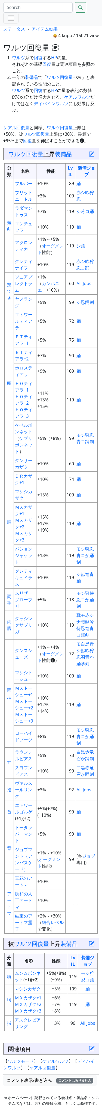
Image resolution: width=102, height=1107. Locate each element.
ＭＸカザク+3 (28, 1011)
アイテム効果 (45, 29)
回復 (38, 58)
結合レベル (53, 922)
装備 (82, 168)
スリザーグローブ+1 (23, 599)
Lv (70, 168)
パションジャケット (23, 555)
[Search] (38, 7)
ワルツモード (21, 1061)
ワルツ (18, 58)
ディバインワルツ (51, 103)
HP (54, 58)
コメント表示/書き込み (50, 1080)
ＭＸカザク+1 (28, 998)
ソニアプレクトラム (23, 283)
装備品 (31, 77)
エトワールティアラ (23, 321)
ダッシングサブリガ (23, 625)
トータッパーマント (23, 833)
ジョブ (88, 856)
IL (70, 174)
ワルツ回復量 (60, 77)
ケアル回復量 (16, 128)
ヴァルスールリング (23, 789)
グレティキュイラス (23, 577)
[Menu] (10, 18)
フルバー (23, 183)
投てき (9, 291)
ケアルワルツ (77, 97)
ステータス (14, 29)
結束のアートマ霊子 (23, 922)
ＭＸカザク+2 (28, 1004)
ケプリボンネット (23, 444)
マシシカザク (28, 989)
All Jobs (83, 283)
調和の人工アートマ (23, 900)
